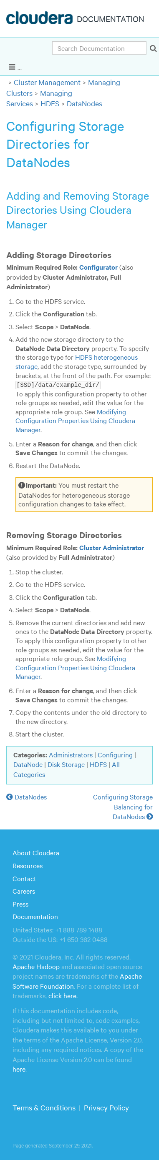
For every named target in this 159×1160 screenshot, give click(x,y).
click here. (63, 995)
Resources (28, 864)
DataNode (28, 764)
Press (20, 903)
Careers (24, 890)
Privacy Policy (106, 1107)
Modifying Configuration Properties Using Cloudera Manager (75, 419)
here (19, 1068)
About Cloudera (36, 852)
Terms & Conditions (44, 1107)
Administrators (71, 754)
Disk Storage (66, 764)
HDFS (49, 103)
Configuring (115, 754)
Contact (24, 877)
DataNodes (84, 103)
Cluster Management (47, 82)
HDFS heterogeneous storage (76, 361)
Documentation (35, 916)
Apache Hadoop (36, 965)
